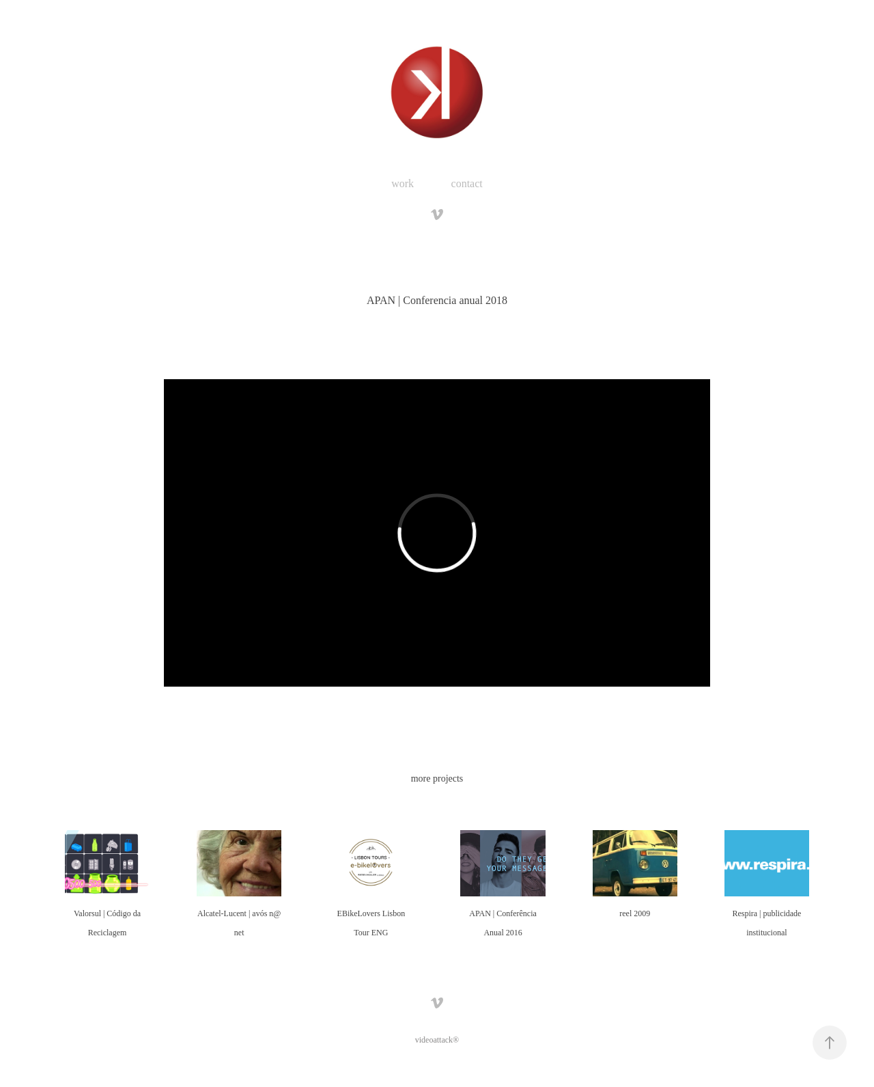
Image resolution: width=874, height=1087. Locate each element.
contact (467, 183)
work (402, 183)
